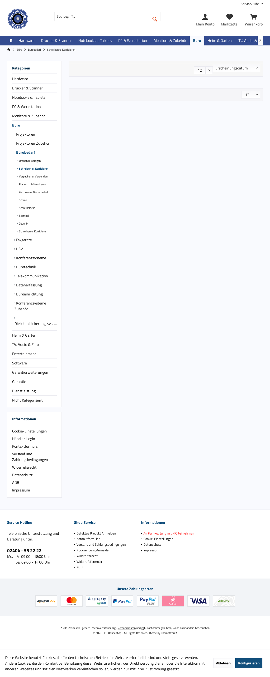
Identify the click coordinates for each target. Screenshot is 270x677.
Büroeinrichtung (29, 294)
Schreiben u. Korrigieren (33, 168)
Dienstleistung (24, 391)
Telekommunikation (31, 276)
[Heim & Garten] (219, 40)
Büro (16, 125)
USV (19, 249)
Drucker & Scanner (27, 88)
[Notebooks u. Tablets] (95, 40)
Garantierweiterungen (30, 372)
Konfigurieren (249, 663)
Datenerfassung (28, 285)
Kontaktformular (25, 446)
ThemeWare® (169, 633)
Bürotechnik (25, 267)
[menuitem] (250, 4)
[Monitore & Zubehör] (170, 40)
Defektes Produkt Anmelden (96, 533)
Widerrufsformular (89, 561)
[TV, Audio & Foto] (251, 40)
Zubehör (23, 223)
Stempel (23, 215)
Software (19, 363)
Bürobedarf (25, 152)
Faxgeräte (23, 240)
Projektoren (25, 134)
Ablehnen (223, 663)
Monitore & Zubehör (28, 116)
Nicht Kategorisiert (27, 400)
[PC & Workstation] (132, 40)
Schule (22, 200)
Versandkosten (127, 628)
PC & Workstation (26, 106)
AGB (15, 482)
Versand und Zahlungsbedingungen (30, 456)
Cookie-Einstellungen (29, 431)
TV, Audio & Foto (25, 344)
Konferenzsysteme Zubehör (30, 306)
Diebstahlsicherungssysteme (35, 323)
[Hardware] (26, 40)
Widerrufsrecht (24, 467)
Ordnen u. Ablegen (29, 160)
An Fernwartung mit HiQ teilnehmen (168, 533)
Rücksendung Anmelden (93, 550)
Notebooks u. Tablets (28, 97)
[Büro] (197, 40)
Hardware (20, 79)
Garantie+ (20, 381)
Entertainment (24, 354)
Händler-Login (23, 439)
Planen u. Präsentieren (32, 184)
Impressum (21, 490)
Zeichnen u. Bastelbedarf (33, 192)
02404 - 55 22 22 (24, 550)
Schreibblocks (26, 208)
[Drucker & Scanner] (56, 40)
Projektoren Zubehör (32, 143)
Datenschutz (22, 475)
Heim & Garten (24, 335)
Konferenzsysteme (30, 258)
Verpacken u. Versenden (32, 176)
